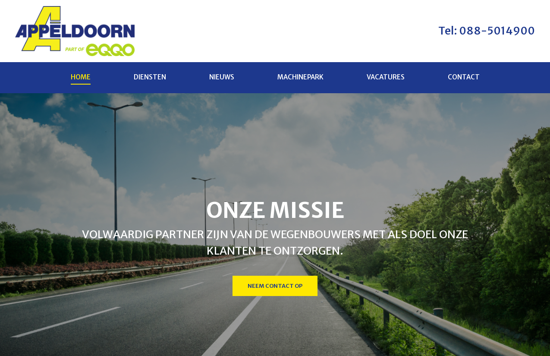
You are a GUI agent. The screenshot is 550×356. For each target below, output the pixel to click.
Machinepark (300, 79)
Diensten (150, 79)
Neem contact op (275, 288)
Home (81, 79)
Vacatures (386, 79)
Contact (464, 79)
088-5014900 (496, 31)
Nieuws (221, 79)
